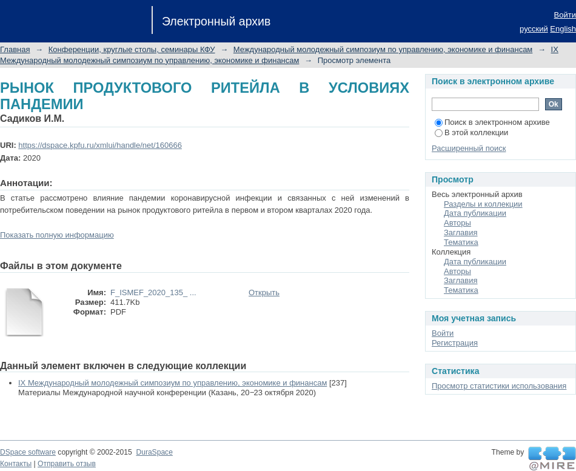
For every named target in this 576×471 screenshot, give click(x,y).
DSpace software (28, 452)
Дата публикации (475, 213)
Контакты (16, 463)
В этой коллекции (471, 132)
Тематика (461, 242)
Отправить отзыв (67, 463)
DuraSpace (154, 452)
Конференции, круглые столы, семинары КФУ (132, 49)
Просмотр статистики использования (499, 385)
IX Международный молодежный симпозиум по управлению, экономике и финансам (172, 382)
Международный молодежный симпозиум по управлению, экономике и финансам (382, 49)
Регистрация (455, 342)
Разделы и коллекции (483, 204)
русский (534, 28)
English (563, 28)
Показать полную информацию (57, 234)
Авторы (457, 222)
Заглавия (461, 232)
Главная (15, 49)
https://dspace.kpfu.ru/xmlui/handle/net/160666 (100, 145)
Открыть (264, 292)
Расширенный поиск (469, 148)
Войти (565, 14)
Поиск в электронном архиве (492, 122)
